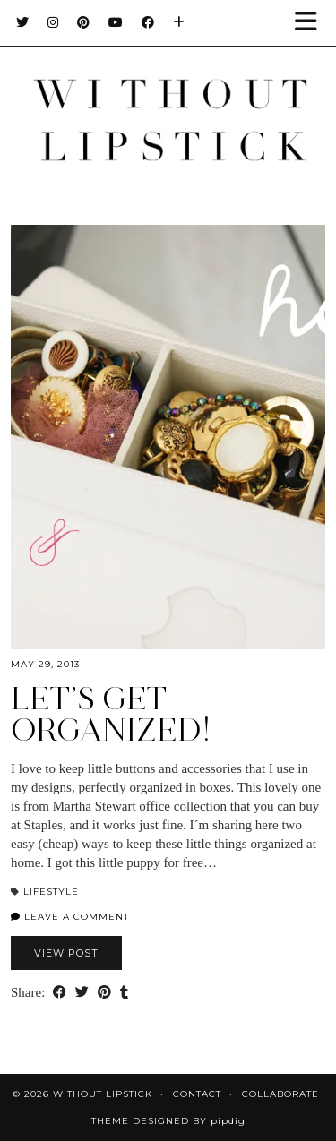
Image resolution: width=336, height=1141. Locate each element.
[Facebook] (148, 22)
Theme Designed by (168, 1121)
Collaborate (280, 1094)
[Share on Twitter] (82, 992)
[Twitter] (23, 22)
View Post (66, 953)
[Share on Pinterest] (104, 992)
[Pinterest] (83, 22)
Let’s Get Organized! (111, 714)
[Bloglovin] (179, 22)
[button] (311, 23)
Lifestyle (51, 891)
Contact (197, 1094)
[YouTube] (116, 22)
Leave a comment (70, 916)
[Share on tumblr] (124, 992)
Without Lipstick (102, 1094)
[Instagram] (53, 22)
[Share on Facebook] (59, 992)
